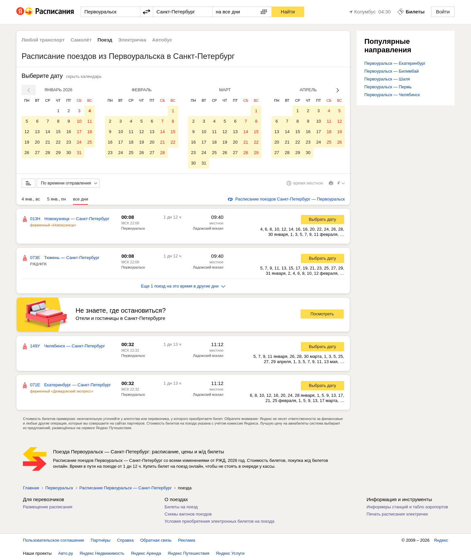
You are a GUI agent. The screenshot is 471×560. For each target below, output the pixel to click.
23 (68, 142)
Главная (31, 487)
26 (27, 152)
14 (47, 131)
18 (89, 131)
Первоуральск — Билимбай (391, 71)
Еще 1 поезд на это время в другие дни (183, 286)
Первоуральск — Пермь (388, 86)
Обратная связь (156, 540)
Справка (125, 540)
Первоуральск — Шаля (387, 79)
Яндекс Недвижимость (101, 553)
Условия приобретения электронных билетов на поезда (219, 521)
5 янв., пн (56, 199)
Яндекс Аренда (146, 553)
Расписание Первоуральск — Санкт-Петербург (125, 487)
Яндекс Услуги (230, 553)
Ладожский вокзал (208, 228)
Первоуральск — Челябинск (392, 94)
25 (89, 142)
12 (27, 131)
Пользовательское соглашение (53, 540)
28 (47, 152)
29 (58, 152)
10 (79, 121)
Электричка (132, 40)
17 (79, 131)
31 (79, 152)
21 (47, 142)
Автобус (162, 40)
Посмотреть (322, 313)
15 (58, 131)
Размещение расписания (47, 506)
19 (27, 142)
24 (79, 142)
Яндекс (441, 540)
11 (89, 121)
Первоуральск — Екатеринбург (395, 63)
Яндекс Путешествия (189, 553)
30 (68, 152)
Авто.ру (65, 553)
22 (58, 142)
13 (37, 131)
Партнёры (100, 540)
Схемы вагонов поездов (188, 514)
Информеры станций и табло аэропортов (407, 506)
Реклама (186, 540)
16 (68, 131)
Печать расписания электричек (397, 514)
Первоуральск (133, 228)
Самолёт (81, 40)
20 (37, 142)
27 (37, 152)
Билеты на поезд (181, 506)
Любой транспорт (43, 40)
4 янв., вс (31, 199)
